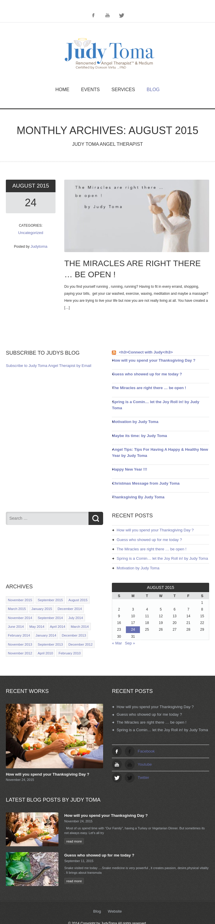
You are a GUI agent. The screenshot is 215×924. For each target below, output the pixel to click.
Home (62, 89)
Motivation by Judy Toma (133, 413)
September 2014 (48, 604)
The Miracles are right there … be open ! (145, 386)
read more (73, 824)
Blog (153, 89)
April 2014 (55, 612)
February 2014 (18, 621)
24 (31, 202)
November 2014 (19, 604)
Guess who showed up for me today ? (143, 373)
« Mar (116, 630)
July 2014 (72, 604)
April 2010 (43, 637)
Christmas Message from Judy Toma (142, 473)
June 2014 (15, 612)
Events (90, 89)
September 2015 (48, 587)
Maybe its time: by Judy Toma (137, 427)
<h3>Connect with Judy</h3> (143, 352)
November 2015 (19, 587)
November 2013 (19, 629)
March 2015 (16, 595)
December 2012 (77, 629)
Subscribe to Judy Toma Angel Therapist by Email (44, 365)
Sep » (128, 630)
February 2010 (66, 637)
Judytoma (38, 245)
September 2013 (48, 629)
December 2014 (67, 595)
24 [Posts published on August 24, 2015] (133, 617)
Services (123, 89)
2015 (42, 186)
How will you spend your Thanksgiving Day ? (149, 360)
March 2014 (76, 612)
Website (114, 895)
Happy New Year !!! (127, 459)
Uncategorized (30, 232)
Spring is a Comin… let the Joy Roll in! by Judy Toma (156, 400)
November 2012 (19, 637)
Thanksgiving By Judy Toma (135, 486)
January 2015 (40, 595)
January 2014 (44, 621)
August (25, 186)
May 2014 (35, 612)
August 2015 (75, 587)
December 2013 (70, 621)
